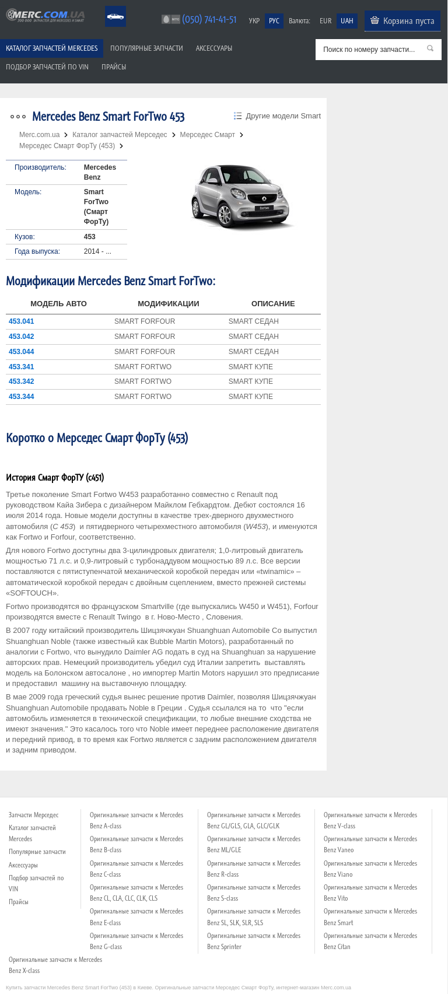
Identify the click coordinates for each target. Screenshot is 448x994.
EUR (325, 20)
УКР (254, 20)
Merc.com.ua (2, 7)
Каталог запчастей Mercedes (51, 48)
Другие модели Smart (283, 115)
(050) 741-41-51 (209, 19)
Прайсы (114, 66)
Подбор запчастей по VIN (47, 66)
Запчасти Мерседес (33, 815)
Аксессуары (214, 48)
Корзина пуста (409, 20)
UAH (347, 20)
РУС (274, 20)
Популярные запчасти (146, 48)
